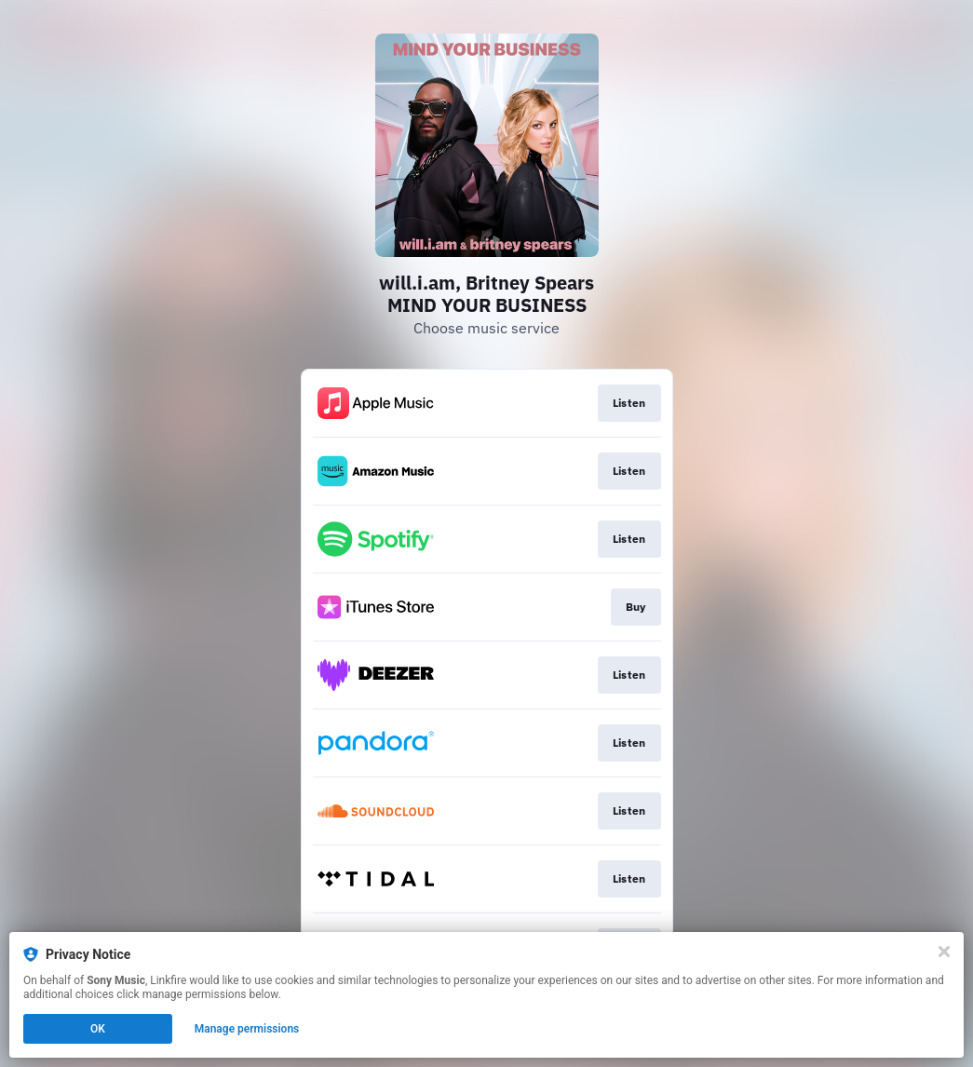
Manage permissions (247, 1028)
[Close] (944, 951)
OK (97, 1028)
